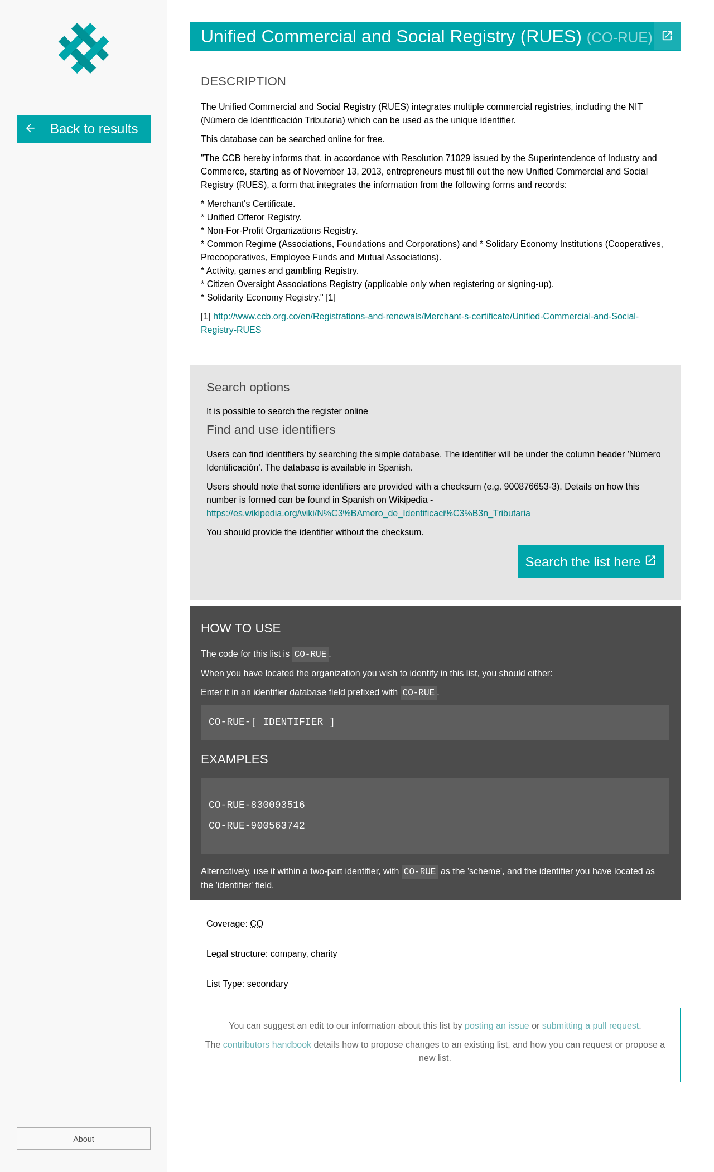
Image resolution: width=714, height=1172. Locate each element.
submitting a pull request (590, 1025)
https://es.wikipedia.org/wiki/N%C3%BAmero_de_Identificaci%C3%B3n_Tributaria (368, 513)
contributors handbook (267, 1044)
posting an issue (497, 1025)
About (83, 1139)
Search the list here (591, 561)
